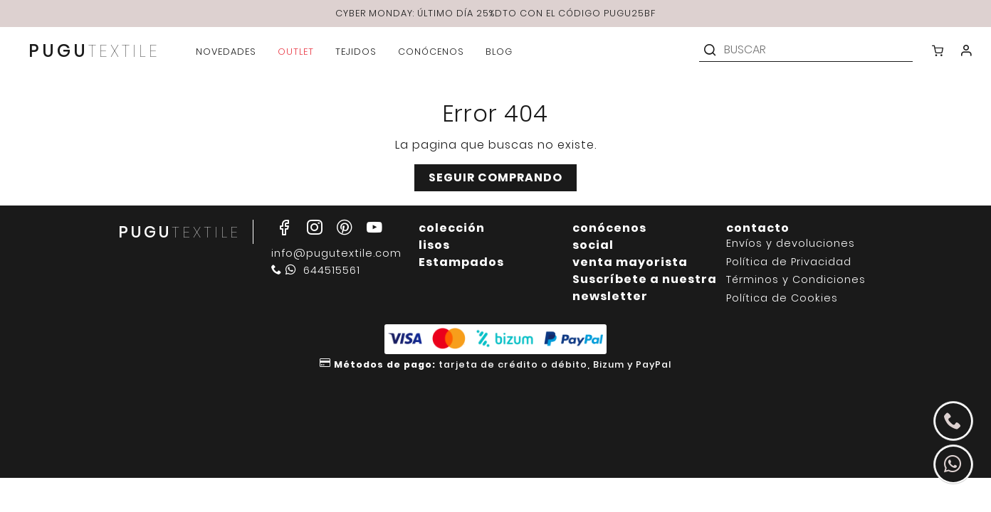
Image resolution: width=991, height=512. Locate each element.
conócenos (609, 228)
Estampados (461, 262)
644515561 (315, 270)
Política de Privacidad (788, 262)
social (593, 245)
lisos (434, 245)
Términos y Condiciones (796, 280)
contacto (758, 228)
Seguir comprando (495, 177)
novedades (226, 52)
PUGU (94, 52)
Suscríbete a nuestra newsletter (644, 287)
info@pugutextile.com (336, 253)
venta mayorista (630, 262)
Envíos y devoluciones (790, 243)
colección (452, 228)
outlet (296, 52)
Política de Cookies (782, 298)
